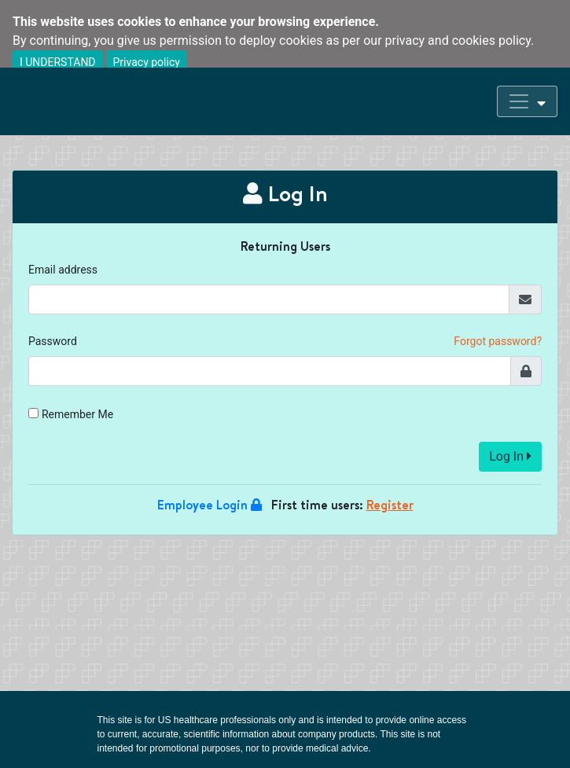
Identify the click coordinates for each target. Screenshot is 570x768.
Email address (62, 269)
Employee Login (209, 504)
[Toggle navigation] (527, 101)
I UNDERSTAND (58, 62)
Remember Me (77, 414)
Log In (510, 456)
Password (52, 341)
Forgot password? (498, 341)
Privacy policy (146, 62)
